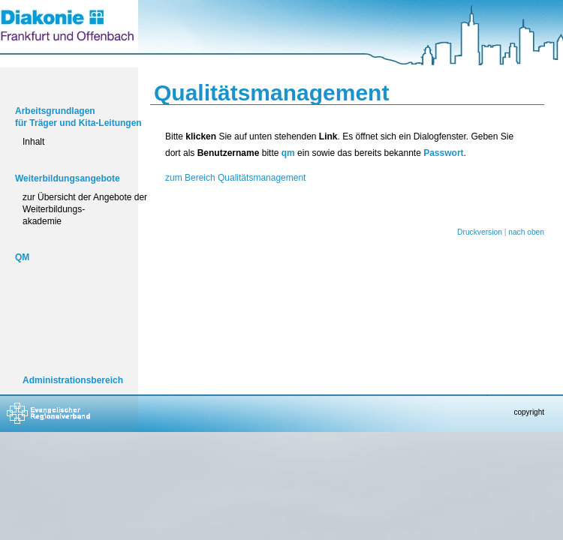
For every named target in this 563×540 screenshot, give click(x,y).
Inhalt (33, 141)
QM (22, 257)
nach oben (526, 232)
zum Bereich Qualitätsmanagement (235, 177)
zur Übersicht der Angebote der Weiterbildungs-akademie (85, 209)
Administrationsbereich (73, 380)
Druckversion (479, 232)
